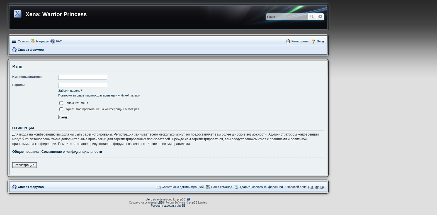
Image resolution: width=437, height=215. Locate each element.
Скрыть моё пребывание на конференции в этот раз (99, 109)
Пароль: (18, 84)
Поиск (312, 16)
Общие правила (25, 152)
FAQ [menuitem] (59, 41)
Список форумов (31, 49)
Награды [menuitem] (42, 41)
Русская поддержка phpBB (168, 205)
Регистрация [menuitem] (300, 41)
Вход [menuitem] (320, 41)
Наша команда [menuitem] (221, 187)
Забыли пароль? (70, 90)
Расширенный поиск (320, 16)
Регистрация (24, 165)
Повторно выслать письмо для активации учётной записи (99, 95)
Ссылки (23, 41)
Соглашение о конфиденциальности (72, 152)
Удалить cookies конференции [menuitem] (261, 187)
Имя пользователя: (27, 76)
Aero (149, 199)
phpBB (158, 202)
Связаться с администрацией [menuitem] (182, 187)
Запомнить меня (73, 103)
